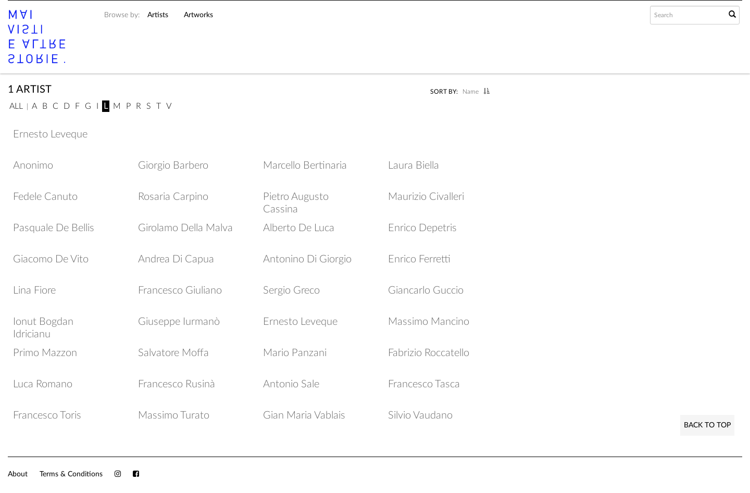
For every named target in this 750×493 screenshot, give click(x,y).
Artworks (198, 15)
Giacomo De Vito (51, 259)
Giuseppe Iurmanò (179, 322)
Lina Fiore (34, 290)
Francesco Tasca (424, 384)
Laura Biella (413, 165)
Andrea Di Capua (176, 259)
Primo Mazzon (45, 353)
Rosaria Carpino (173, 197)
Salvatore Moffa (173, 353)
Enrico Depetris (422, 228)
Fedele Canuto (45, 197)
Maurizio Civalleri (426, 197)
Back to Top (707, 425)
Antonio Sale (291, 384)
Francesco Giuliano (180, 290)
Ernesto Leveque (50, 134)
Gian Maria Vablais (304, 415)
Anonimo (33, 165)
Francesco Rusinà (176, 384)
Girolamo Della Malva (185, 228)
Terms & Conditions (71, 474)
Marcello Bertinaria (305, 165)
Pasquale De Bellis (53, 228)
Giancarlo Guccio (426, 290)
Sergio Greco (291, 290)
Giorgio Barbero (173, 165)
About (18, 474)
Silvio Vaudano (420, 415)
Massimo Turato (173, 415)
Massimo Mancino (428, 322)
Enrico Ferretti (419, 259)
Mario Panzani (295, 353)
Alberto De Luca (298, 228)
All (16, 106)
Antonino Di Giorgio (307, 259)
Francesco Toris (47, 415)
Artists (157, 15)
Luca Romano (42, 384)
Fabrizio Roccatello (428, 353)
